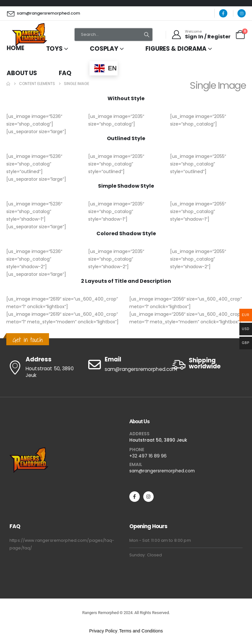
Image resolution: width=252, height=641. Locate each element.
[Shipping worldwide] (208, 365)
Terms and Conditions (141, 630)
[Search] (147, 34)
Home (15, 48)
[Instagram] (241, 13)
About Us (22, 73)
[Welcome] (200, 34)
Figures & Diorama (175, 48)
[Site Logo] (29, 34)
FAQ (65, 73)
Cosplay (104, 48)
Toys (54, 48)
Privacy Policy (103, 630)
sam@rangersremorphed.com (162, 471)
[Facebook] (223, 13)
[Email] (126, 364)
